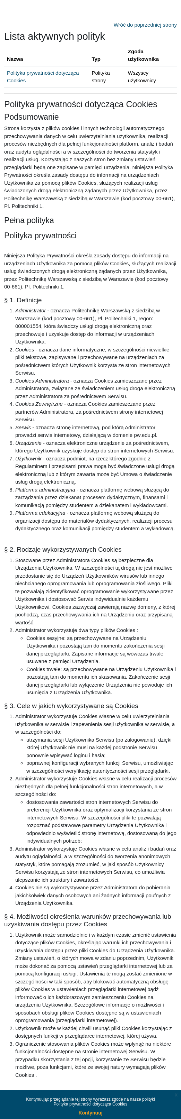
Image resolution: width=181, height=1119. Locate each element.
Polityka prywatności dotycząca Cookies (91, 1104)
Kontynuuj (90, 1113)
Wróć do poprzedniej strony (145, 25)
